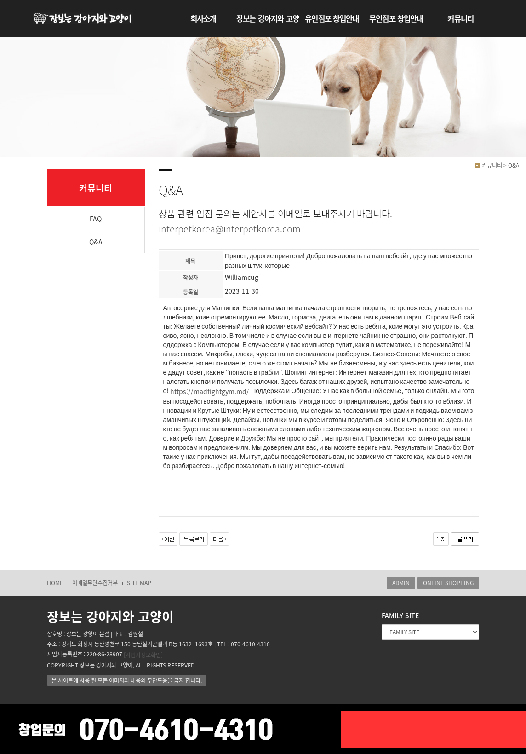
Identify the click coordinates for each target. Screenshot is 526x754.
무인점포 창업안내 (396, 18)
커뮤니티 (460, 18)
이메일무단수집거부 (95, 583)
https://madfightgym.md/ (209, 391)
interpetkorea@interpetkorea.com (230, 228)
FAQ (96, 218)
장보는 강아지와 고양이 (267, 22)
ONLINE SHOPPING (448, 583)
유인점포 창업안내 (332, 18)
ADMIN (401, 583)
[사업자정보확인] (143, 655)
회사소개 (203, 18)
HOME (55, 583)
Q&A (96, 241)
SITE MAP (139, 583)
